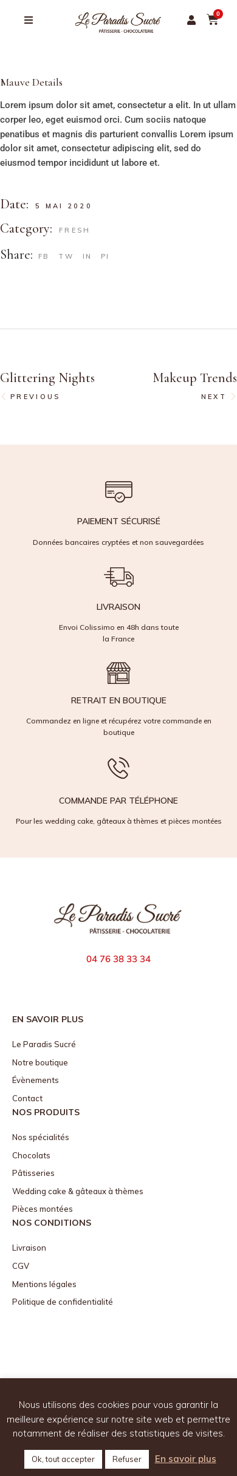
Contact (27, 1098)
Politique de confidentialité (62, 1302)
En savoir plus (185, 1458)
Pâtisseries (33, 1173)
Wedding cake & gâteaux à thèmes (77, 1191)
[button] (191, 20)
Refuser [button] (127, 1459)
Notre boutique (40, 1062)
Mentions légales (44, 1284)
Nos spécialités (40, 1137)
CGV (20, 1266)
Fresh (75, 230)
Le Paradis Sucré (44, 1044)
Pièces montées (42, 1209)
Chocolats (31, 1155)
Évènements (35, 1080)
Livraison (29, 1247)
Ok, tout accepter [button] (63, 1459)
